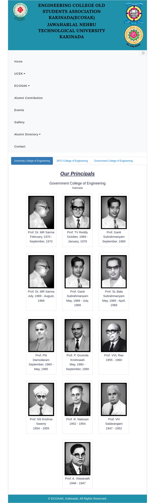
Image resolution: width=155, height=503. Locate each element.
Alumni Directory (26, 134)
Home (18, 61)
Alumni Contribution (28, 98)
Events (19, 110)
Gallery (19, 122)
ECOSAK (20, 85)
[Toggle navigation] (143, 53)
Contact (19, 146)
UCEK (18, 73)
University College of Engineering (32, 160)
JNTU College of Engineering (72, 160)
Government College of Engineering (113, 160)
